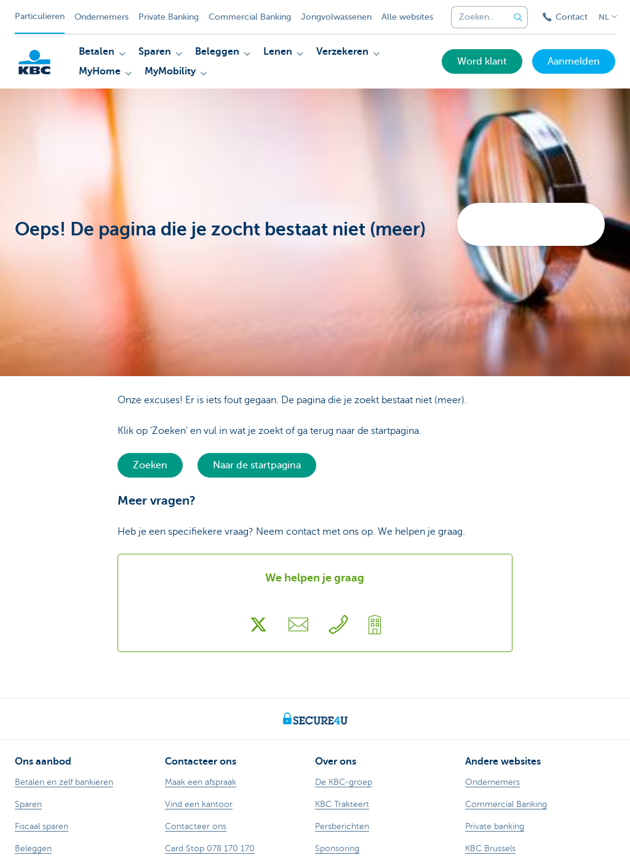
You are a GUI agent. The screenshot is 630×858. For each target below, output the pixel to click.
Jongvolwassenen (336, 17)
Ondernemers (101, 17)
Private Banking (168, 17)
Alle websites (407, 17)
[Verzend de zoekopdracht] (518, 17)
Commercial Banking (250, 17)
